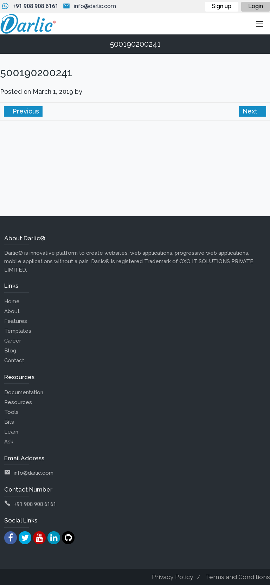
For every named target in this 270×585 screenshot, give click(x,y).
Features (15, 321)
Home (12, 301)
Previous (25, 111)
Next (251, 111)
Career (12, 341)
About (12, 311)
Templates (17, 331)
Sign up (221, 6)
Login (255, 6)
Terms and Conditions (238, 576)
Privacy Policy (172, 576)
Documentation (23, 392)
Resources (18, 402)
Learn (11, 432)
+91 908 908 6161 (35, 6)
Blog (10, 350)
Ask (8, 441)
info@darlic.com (95, 6)
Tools (11, 412)
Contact (14, 360)
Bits (9, 422)
